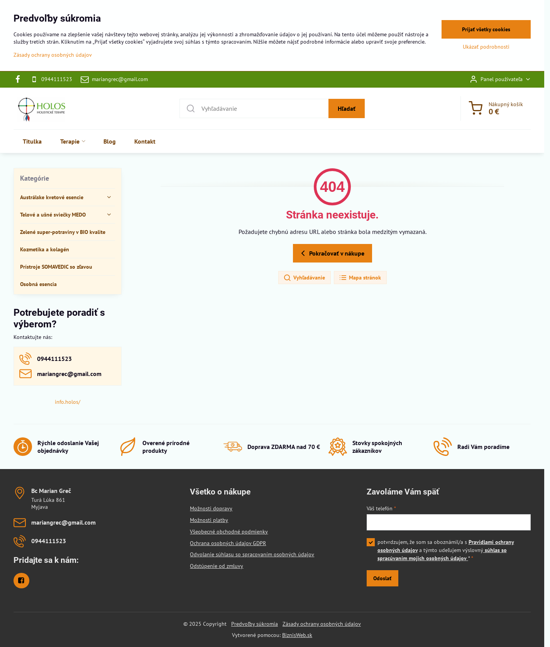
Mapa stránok (360, 278)
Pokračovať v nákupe (331, 253)
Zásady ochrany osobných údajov (322, 623)
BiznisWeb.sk (297, 635)
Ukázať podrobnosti (486, 46)
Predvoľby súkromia (254, 623)
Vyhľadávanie (304, 278)
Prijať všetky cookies (486, 29)
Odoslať (382, 578)
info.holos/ (67, 401)
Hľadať (346, 108)
